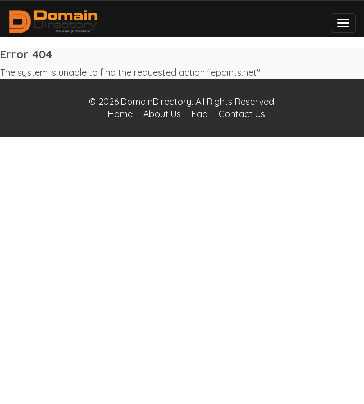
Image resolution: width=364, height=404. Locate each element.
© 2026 (105, 101)
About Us (162, 114)
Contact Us (242, 114)
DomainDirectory (156, 101)
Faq (200, 114)
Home (120, 114)
